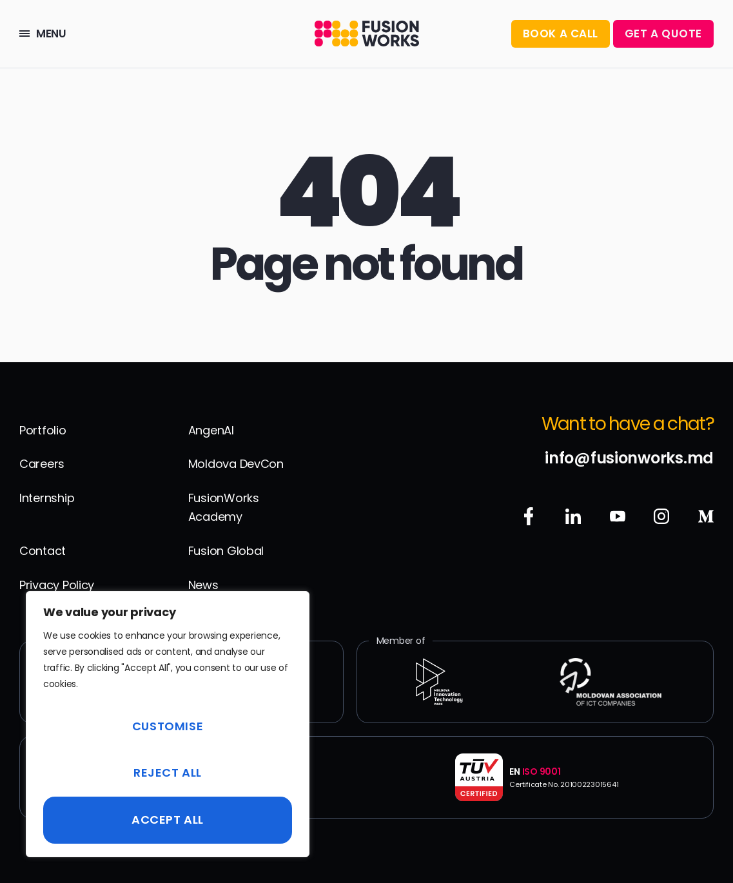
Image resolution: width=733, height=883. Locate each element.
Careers (41, 464)
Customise (167, 726)
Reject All (167, 772)
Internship (46, 498)
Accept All (168, 819)
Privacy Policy (56, 585)
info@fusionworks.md (629, 458)
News (203, 585)
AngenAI (211, 430)
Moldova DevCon (236, 464)
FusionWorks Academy (223, 507)
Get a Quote (663, 33)
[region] (167, 724)
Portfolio (42, 430)
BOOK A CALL (560, 33)
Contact (42, 551)
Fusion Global (226, 551)
